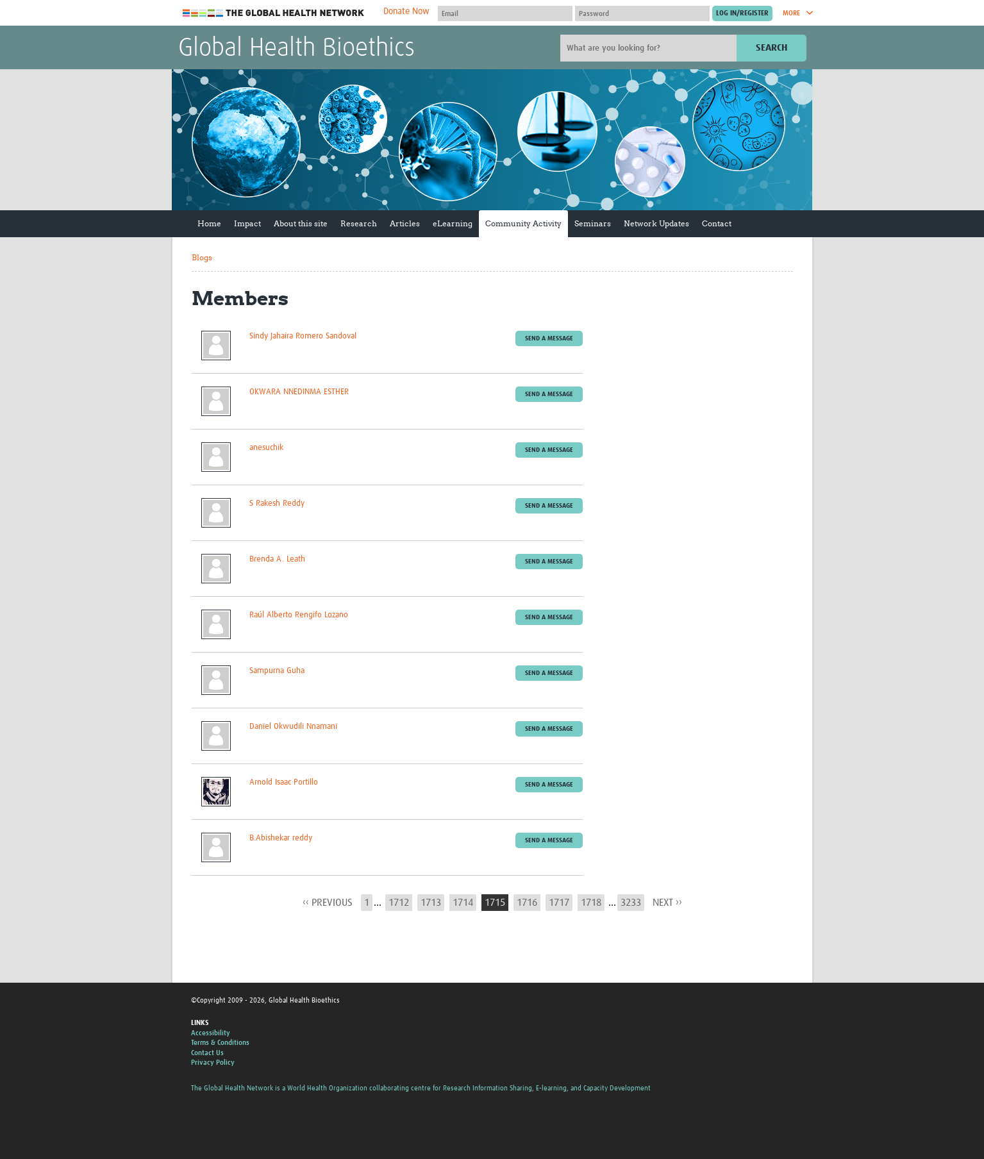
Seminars (592, 223)
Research (358, 223)
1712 (398, 902)
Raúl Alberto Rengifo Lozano (298, 615)
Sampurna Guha (276, 671)
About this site (301, 223)
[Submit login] (742, 13)
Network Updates (656, 223)
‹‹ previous (328, 902)
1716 (527, 902)
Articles (405, 223)
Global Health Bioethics (296, 49)
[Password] (642, 13)
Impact (247, 223)
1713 (431, 902)
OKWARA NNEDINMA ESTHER (299, 392)
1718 (591, 902)
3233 (631, 902)
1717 (559, 902)
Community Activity (523, 223)
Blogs (202, 257)
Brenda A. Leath (277, 559)
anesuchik (266, 448)
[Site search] (650, 48)
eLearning (452, 223)
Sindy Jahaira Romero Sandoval (302, 336)
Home (209, 223)
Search (771, 48)
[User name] (505, 13)
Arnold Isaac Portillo (283, 782)
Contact (716, 223)
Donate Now (406, 11)
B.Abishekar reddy (280, 838)
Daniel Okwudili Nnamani (293, 726)
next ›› (667, 902)
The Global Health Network (273, 13)
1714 (463, 902)
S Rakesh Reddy (276, 503)
